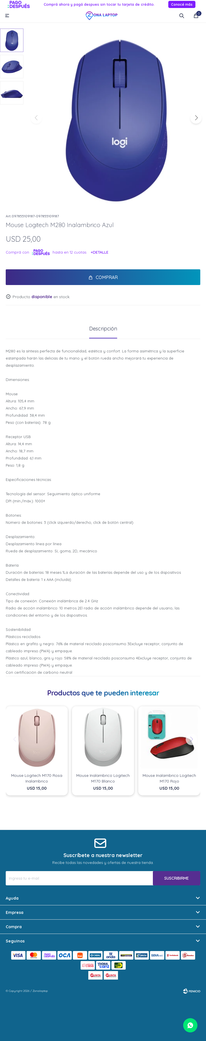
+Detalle (99, 252)
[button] (196, 118)
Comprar (107, 277)
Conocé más (182, 4)
